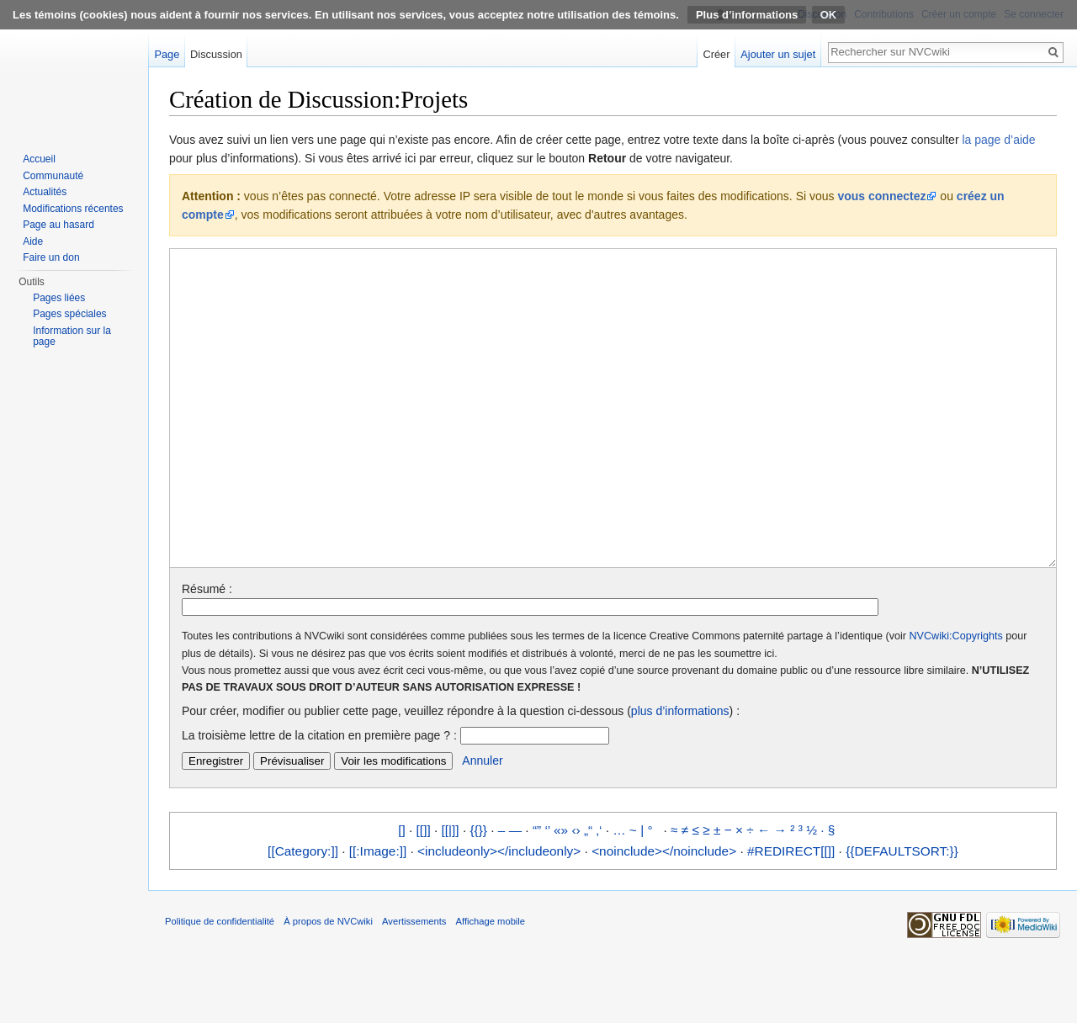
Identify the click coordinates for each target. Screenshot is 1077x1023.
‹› (575, 893)
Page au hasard (58, 225)
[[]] (423, 893)
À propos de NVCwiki (328, 984)
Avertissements (414, 984)
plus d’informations (680, 774)
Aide (33, 241)
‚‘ (599, 893)
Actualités (44, 192)
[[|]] (450, 893)
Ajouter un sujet (777, 54)
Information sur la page (72, 336)
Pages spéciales (69, 314)
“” (537, 893)
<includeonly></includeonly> (499, 914)
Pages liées (59, 298)
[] (402, 893)
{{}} (478, 893)
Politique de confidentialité (219, 984)
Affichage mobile (491, 984)
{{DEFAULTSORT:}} (902, 914)
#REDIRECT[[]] (791, 914)
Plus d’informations (747, 14)
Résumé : (207, 652)
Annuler (482, 823)
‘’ (546, 893)
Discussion (216, 54)
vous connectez (881, 196)
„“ (588, 893)
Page (166, 54)
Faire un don (51, 257)
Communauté (53, 176)
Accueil (39, 159)
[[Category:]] (303, 914)
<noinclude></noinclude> (664, 914)
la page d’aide (998, 139)
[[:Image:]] (377, 914)
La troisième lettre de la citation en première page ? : (319, 798)
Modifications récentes (73, 209)
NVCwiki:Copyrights (956, 699)
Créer (716, 54)
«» (561, 893)
